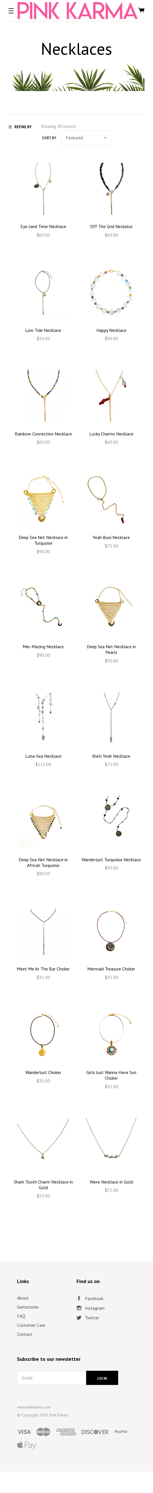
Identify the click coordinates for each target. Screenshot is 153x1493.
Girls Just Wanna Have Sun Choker (111, 1075)
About (23, 1298)
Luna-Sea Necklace (43, 756)
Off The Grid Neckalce (111, 226)
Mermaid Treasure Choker (111, 969)
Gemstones (28, 1307)
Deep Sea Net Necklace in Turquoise (43, 540)
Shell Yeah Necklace (111, 756)
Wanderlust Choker (43, 1072)
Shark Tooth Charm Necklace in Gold (43, 1184)
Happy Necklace (111, 330)
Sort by (49, 138)
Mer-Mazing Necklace (43, 646)
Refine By (20, 127)
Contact (24, 1334)
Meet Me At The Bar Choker (43, 969)
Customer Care (31, 1325)
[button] (11, 10)
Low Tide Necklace (43, 330)
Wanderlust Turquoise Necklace (111, 859)
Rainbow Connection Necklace (43, 434)
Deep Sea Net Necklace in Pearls (111, 649)
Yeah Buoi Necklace (111, 537)
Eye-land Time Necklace (43, 226)
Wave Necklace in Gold (111, 1182)
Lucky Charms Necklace (111, 434)
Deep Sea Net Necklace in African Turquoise (43, 862)
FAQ (21, 1316)
